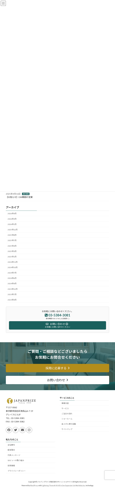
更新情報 (26, 194)
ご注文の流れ (67, 413)
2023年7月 (12, 294)
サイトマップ (67, 429)
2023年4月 (12, 300)
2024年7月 (12, 273)
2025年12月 (13, 230)
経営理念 (11, 450)
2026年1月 (12, 224)
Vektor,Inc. (81, 485)
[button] (57, 368)
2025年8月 (12, 235)
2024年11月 (13, 262)
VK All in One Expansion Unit (66, 485)
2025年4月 (12, 246)
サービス (65, 408)
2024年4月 (12, 283)
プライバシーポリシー (17, 471)
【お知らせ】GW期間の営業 (19, 197)
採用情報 (11, 465)
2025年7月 (12, 240)
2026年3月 (12, 219)
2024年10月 (13, 267)
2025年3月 (12, 251)
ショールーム (67, 419)
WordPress (34, 485)
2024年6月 (12, 278)
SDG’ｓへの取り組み (16, 460)
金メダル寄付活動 (69, 424)
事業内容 (65, 403)
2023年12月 (13, 289)
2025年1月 (12, 257)
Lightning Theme (48, 485)
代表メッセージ (14, 455)
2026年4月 (12, 213)
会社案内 (11, 445)
